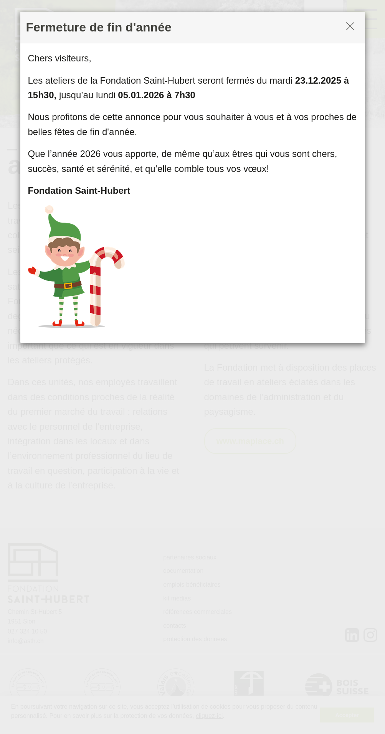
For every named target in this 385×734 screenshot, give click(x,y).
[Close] (350, 27)
